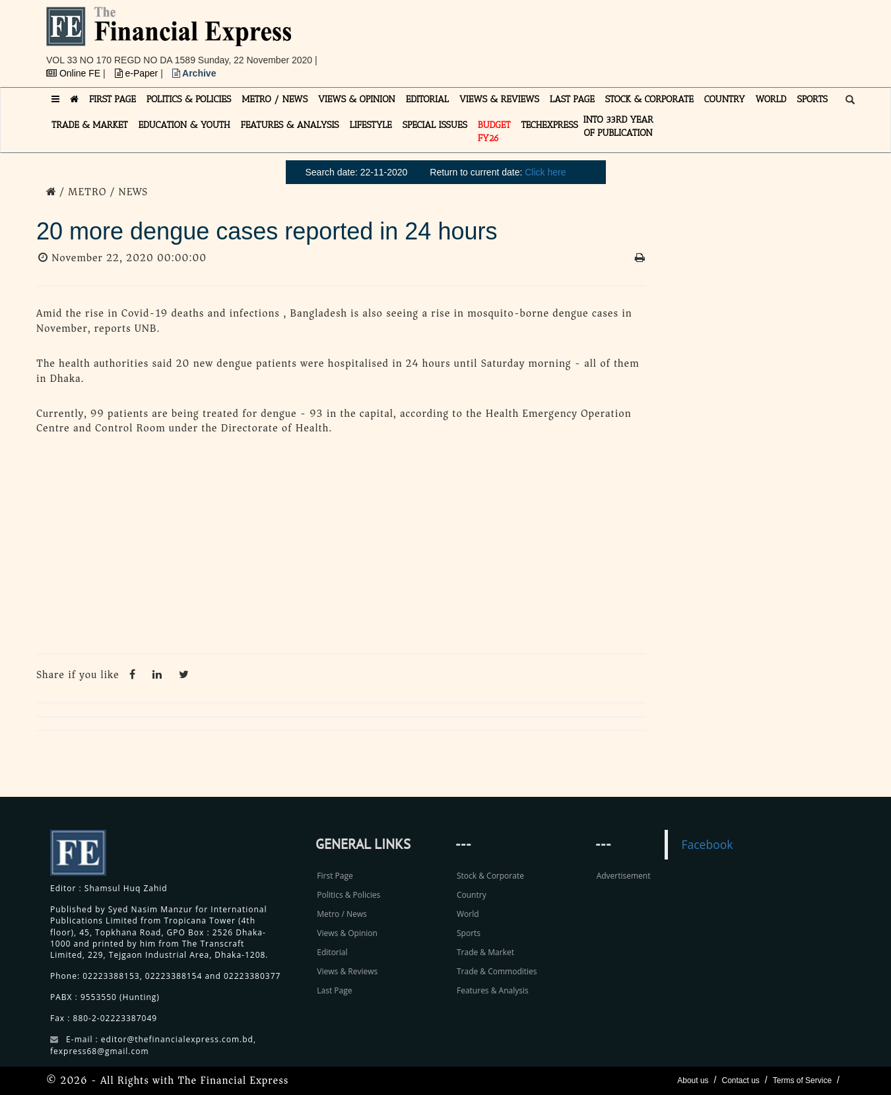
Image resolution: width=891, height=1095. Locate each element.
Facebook (707, 844)
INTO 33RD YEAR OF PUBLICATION (618, 126)
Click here (545, 172)
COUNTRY (724, 99)
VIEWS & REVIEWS (499, 99)
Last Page (334, 990)
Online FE (74, 73)
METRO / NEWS (275, 99)
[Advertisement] (627, 36)
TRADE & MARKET (89, 125)
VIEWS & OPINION (356, 99)
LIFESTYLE (371, 125)
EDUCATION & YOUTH (184, 125)
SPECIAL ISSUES (435, 125)
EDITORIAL (427, 99)
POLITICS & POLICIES (189, 99)
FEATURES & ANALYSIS (290, 125)
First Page (334, 875)
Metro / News (341, 914)
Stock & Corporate (490, 875)
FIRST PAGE (112, 99)
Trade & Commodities (497, 971)
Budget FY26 (494, 131)
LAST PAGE (572, 99)
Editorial (332, 952)
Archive (194, 73)
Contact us (740, 1080)
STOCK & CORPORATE (649, 99)
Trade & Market (485, 952)
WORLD (771, 99)
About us (692, 1080)
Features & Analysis (493, 990)
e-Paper (138, 73)
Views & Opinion (347, 933)
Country (471, 894)
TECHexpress (549, 125)
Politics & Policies (348, 894)
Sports (468, 933)
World (468, 914)
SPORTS (812, 99)
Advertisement (624, 875)
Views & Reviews (347, 971)
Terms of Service (802, 1080)
